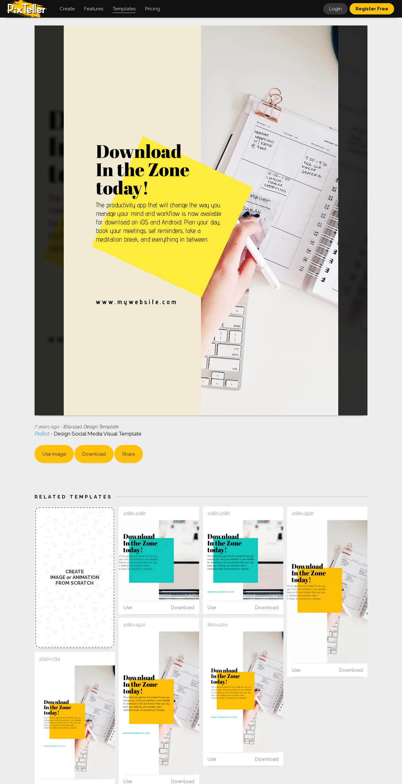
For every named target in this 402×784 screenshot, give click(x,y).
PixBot (43, 434)
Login (335, 9)
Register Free (372, 9)
